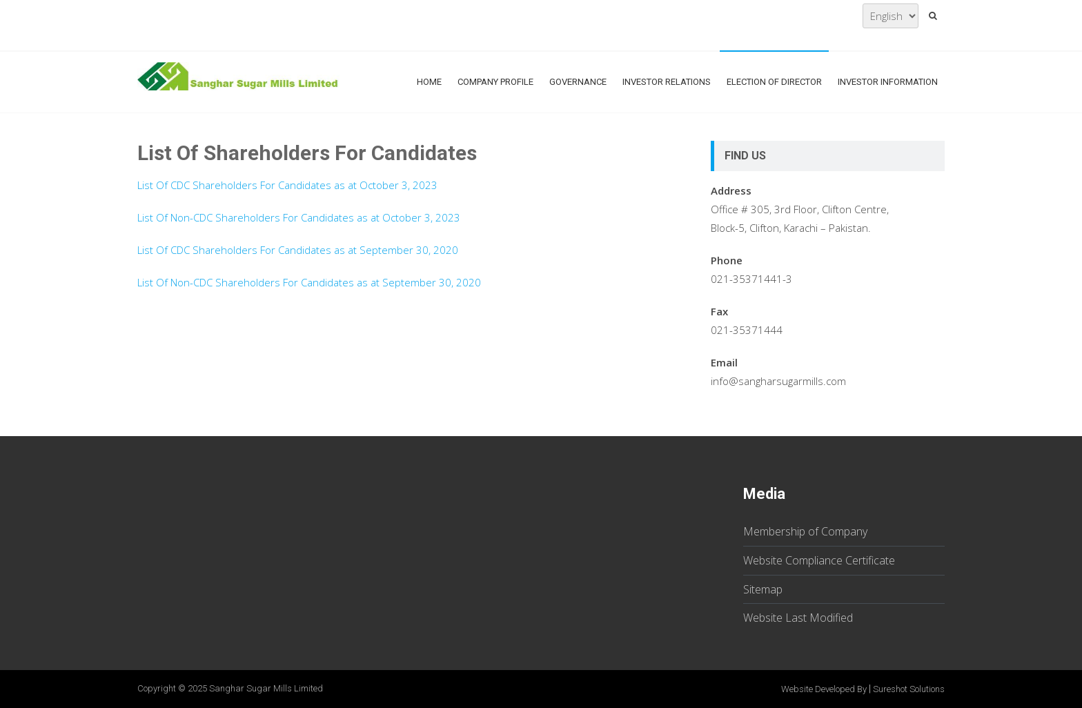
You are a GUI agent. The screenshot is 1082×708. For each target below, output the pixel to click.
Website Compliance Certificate (819, 560)
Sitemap (763, 589)
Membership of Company (805, 531)
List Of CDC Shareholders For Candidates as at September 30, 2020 (297, 250)
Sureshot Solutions (909, 689)
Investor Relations (666, 82)
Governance (578, 82)
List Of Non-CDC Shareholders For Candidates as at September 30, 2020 (309, 282)
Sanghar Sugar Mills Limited (266, 688)
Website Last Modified (798, 617)
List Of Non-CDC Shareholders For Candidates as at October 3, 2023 (298, 217)
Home (429, 82)
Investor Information (888, 82)
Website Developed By (824, 689)
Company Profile (495, 82)
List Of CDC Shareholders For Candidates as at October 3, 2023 (287, 185)
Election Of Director (774, 82)
